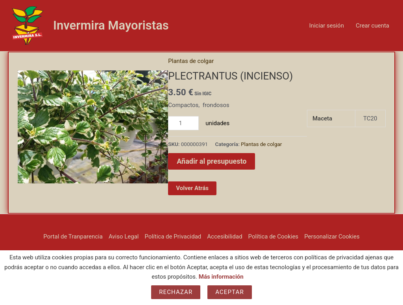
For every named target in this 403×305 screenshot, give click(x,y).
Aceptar (229, 292)
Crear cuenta (372, 25)
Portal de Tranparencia (73, 236)
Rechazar (175, 292)
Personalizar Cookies (332, 236)
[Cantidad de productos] (183, 123)
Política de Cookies (273, 236)
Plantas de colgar (191, 61)
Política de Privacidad (173, 236)
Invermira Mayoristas (111, 25)
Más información (221, 276)
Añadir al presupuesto (211, 161)
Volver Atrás (192, 188)
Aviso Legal (124, 236)
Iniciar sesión (326, 25)
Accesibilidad (224, 236)
